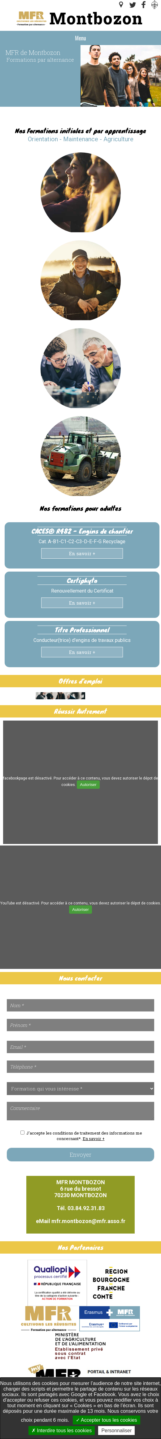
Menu (80, 38)
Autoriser (88, 784)
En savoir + (82, 553)
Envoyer (80, 1154)
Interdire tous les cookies (62, 1430)
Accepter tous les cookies (106, 1420)
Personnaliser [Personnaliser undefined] (116, 1430)
